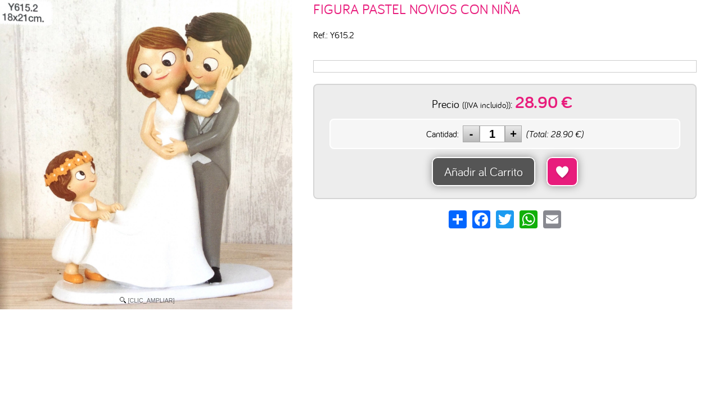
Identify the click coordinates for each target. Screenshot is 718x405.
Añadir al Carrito (483, 171)
